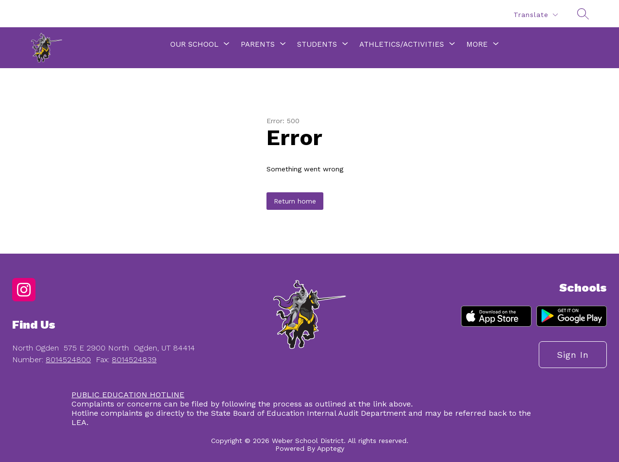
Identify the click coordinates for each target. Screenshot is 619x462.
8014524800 (68, 359)
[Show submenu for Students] (317, 44)
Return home (295, 201)
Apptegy (330, 448)
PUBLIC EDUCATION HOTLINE (127, 394)
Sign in (573, 355)
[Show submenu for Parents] (258, 44)
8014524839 (134, 359)
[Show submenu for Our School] (194, 44)
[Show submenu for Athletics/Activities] (401, 44)
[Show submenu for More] (477, 44)
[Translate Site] (535, 15)
